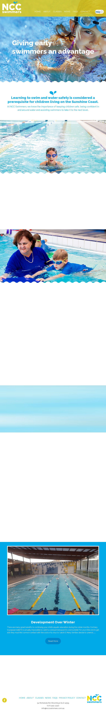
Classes (39, 698)
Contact (81, 698)
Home (22, 698)
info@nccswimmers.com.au (53, 708)
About (30, 698)
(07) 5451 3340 (53, 706)
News (48, 698)
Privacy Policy (67, 698)
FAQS (55, 698)
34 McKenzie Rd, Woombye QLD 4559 (53, 703)
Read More (53, 641)
